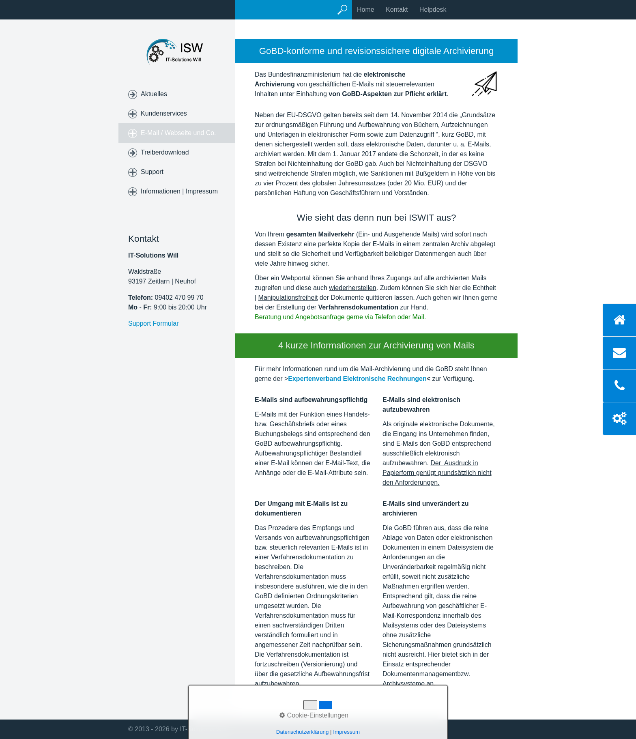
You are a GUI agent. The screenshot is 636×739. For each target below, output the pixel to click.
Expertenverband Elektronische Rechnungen (357, 378)
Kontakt (397, 9)
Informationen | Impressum (179, 191)
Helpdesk (433, 9)
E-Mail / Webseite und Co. (178, 132)
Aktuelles (154, 93)
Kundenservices (164, 113)
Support (152, 171)
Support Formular (153, 323)
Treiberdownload (165, 152)
